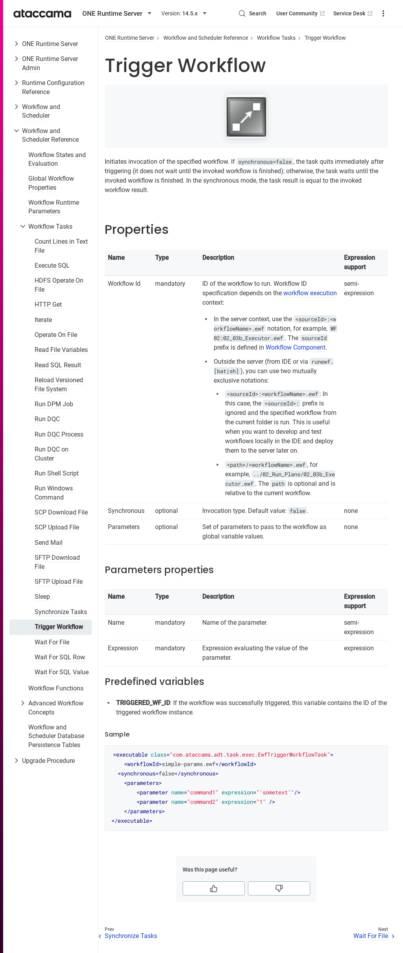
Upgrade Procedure (48, 760)
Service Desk (353, 13)
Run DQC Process (59, 434)
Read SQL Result (58, 365)
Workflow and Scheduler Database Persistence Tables (56, 736)
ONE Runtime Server (50, 44)
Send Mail (49, 542)
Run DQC (47, 419)
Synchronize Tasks (61, 612)
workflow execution (310, 293)
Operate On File (56, 335)
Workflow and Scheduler (41, 111)
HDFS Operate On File (59, 285)
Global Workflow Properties (51, 183)
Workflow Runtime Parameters (53, 207)
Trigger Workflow (59, 627)
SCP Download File (61, 512)
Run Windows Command (54, 493)
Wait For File (52, 642)
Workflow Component (295, 347)
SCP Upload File (57, 527)
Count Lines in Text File (61, 246)
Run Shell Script (57, 473)
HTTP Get (48, 304)
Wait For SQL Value (62, 672)
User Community (301, 13)
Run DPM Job (54, 404)
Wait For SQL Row (60, 657)
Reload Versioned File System (59, 384)
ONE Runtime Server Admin (50, 63)
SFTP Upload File (59, 581)
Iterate (43, 320)
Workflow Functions (55, 688)
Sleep (42, 596)
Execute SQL (52, 265)
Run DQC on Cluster (51, 454)
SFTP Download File (57, 562)
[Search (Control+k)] (252, 13)
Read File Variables (61, 349)
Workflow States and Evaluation (57, 159)
